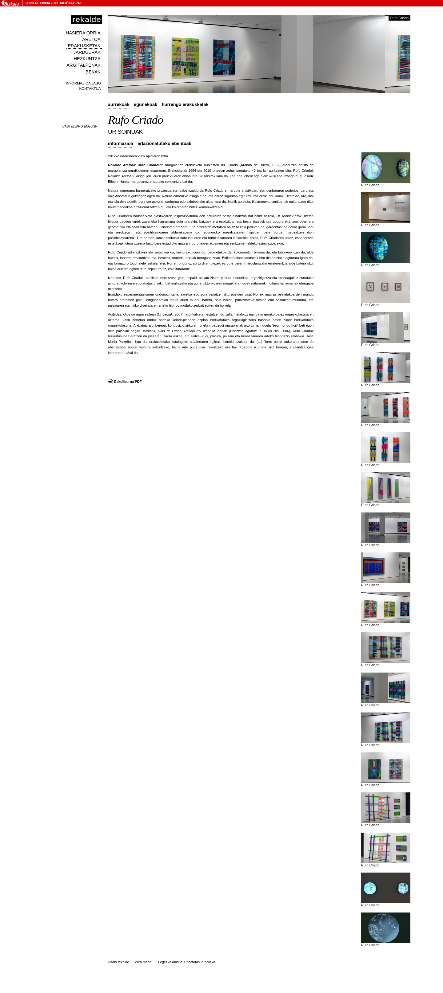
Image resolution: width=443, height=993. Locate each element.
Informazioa (120, 143)
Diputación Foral (67, 3)
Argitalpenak (83, 65)
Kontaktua (90, 88)
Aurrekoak (119, 104)
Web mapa (143, 962)
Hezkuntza (87, 58)
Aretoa (91, 39)
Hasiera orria (83, 32)
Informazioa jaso (83, 83)
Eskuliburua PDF (128, 381)
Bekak (93, 71)
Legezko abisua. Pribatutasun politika (186, 962)
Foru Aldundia (38, 3)
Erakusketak (84, 45)
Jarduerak (87, 52)
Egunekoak (145, 104)
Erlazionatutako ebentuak (164, 143)
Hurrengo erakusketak (185, 104)
